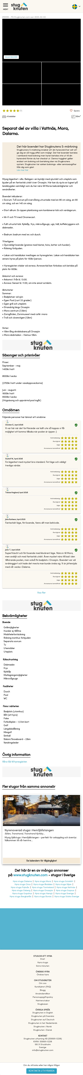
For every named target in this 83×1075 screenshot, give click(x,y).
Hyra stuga (42, 963)
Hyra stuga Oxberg (21, 891)
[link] (42, 1013)
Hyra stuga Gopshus (22, 894)
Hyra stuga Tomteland (43, 887)
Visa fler (41, 593)
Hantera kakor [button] (43, 1001)
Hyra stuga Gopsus (65, 891)
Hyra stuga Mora (43, 881)
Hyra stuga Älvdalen (43, 884)
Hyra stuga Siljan (63, 884)
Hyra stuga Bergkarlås (20, 897)
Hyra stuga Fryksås (20, 887)
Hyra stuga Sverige (64, 894)
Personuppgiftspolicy (43, 997)
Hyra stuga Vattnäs (65, 887)
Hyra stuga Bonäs (43, 897)
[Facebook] (42, 1054)
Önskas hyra (43, 975)
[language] (76, 6)
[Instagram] (42, 1059)
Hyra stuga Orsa (23, 884)
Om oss (42, 983)
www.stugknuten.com (30, 875)
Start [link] (42, 959)
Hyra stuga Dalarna (22, 881)
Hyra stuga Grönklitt (63, 881)
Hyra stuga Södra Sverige (66, 897)
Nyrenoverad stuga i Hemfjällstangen (29, 830)
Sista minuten (42, 966)
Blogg (43, 990)
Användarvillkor (42, 994)
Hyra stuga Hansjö (44, 894)
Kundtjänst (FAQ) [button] (43, 987)
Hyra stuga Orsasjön (43, 891)
